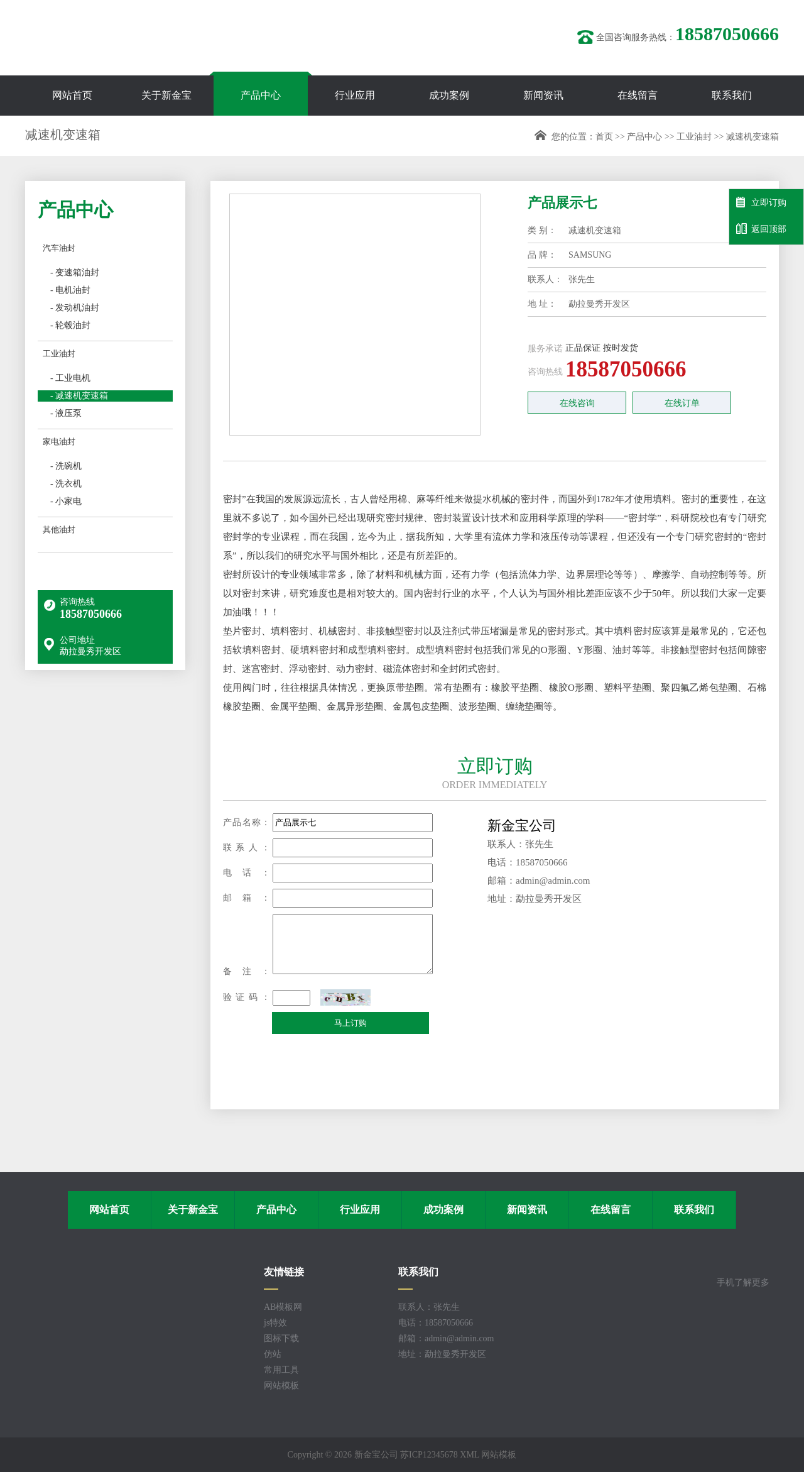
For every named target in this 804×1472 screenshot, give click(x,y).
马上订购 (350, 1023)
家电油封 (59, 441)
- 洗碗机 (66, 466)
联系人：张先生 (429, 1307)
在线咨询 (577, 403)
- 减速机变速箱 (79, 395)
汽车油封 (59, 248)
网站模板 (281, 1385)
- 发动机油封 (74, 307)
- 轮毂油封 (70, 325)
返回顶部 (761, 228)
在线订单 (682, 403)
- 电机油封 (70, 290)
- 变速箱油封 (74, 272)
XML (469, 1454)
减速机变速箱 (752, 136)
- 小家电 (66, 501)
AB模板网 (283, 1307)
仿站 (272, 1354)
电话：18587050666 (435, 1322)
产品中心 (644, 136)
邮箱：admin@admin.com (446, 1338)
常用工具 (281, 1370)
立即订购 (761, 202)
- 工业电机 (70, 378)
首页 (604, 136)
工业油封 (694, 136)
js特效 (275, 1322)
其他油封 (59, 529)
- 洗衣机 (66, 483)
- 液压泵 (66, 413)
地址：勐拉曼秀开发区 (442, 1354)
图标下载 (281, 1338)
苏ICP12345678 (429, 1454)
